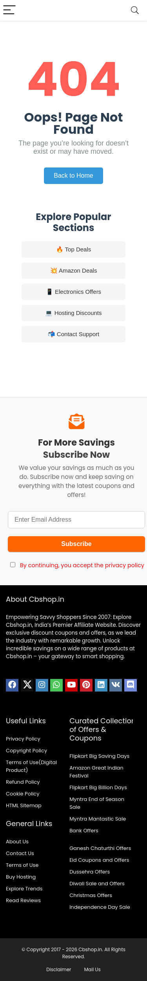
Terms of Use (22, 865)
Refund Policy (23, 782)
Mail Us (92, 969)
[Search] (134, 10)
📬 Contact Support (74, 334)
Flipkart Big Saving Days (99, 756)
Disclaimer (58, 969)
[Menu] (9, 10)
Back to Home (73, 175)
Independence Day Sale (99, 907)
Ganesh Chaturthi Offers (100, 848)
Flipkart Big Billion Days (98, 787)
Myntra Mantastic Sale (97, 819)
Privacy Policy (23, 739)
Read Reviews (23, 900)
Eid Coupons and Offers (99, 860)
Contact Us (20, 853)
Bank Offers (83, 830)
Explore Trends (24, 888)
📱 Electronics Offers (73, 291)
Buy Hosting (21, 877)
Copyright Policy (26, 750)
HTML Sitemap (24, 805)
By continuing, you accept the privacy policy (82, 565)
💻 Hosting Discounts (73, 312)
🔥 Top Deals (73, 249)
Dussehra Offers (89, 871)
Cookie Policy (23, 793)
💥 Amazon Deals (73, 270)
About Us (17, 841)
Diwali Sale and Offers (97, 883)
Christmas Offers (90, 895)
